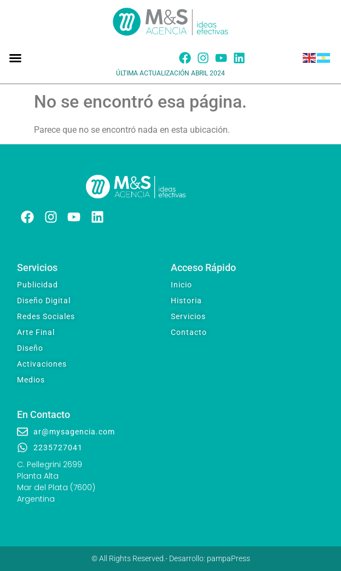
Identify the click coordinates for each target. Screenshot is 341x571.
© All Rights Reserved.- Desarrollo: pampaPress (170, 558)
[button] (15, 58)
